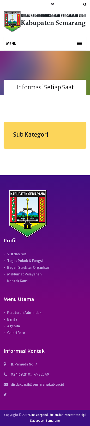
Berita (12, 319)
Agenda (13, 326)
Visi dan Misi (17, 254)
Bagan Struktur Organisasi (28, 267)
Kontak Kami (17, 281)
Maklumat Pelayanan (24, 274)
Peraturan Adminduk (24, 312)
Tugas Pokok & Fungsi (25, 261)
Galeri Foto (16, 333)
